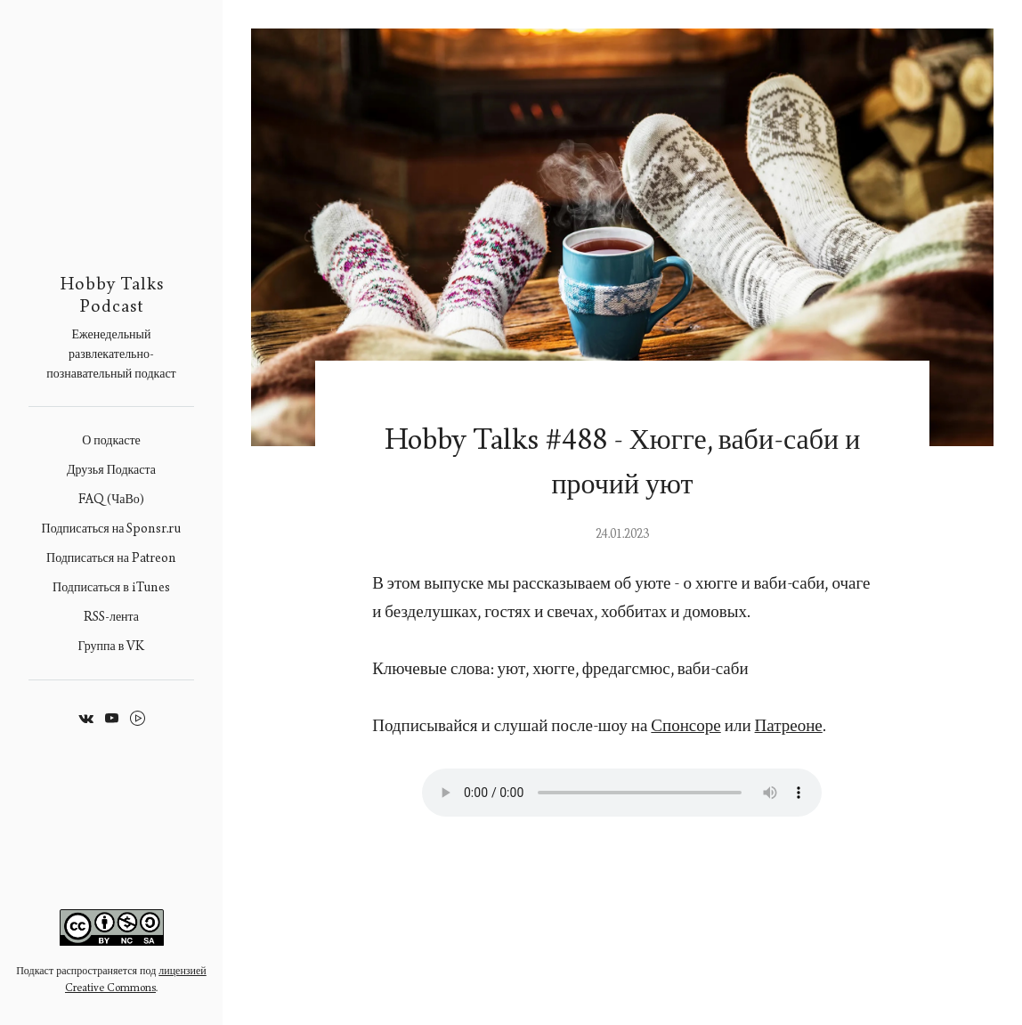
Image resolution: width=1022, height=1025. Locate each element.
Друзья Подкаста (111, 469)
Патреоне (789, 726)
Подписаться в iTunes (111, 587)
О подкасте (111, 440)
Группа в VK (111, 646)
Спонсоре (685, 726)
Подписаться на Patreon (111, 557)
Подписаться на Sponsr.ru (112, 528)
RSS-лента (111, 616)
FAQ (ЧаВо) (111, 499)
